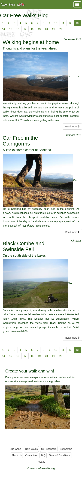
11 (63, 23)
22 (60, 29)
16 (17, 29)
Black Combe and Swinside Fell (23, 246)
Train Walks (31, 449)
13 (77, 23)
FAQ (43, 455)
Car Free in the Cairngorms (20, 141)
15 (10, 29)
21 (53, 29)
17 (25, 29)
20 (46, 29)
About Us (17, 455)
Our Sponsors (48, 449)
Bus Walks (15, 449)
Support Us (66, 449)
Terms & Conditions (59, 455)
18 (32, 29)
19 (39, 29)
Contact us (31, 455)
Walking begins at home (31, 42)
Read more (72, 126)
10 (55, 23)
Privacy (41, 461)
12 (70, 23)
